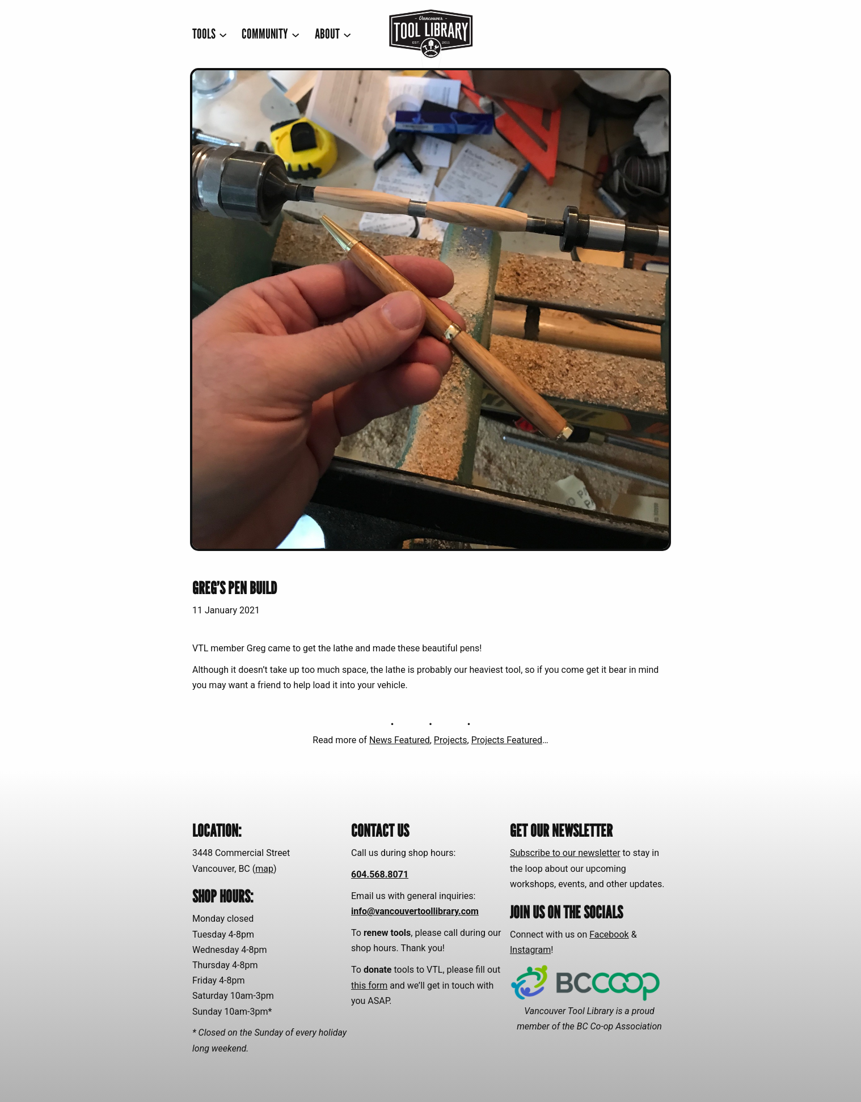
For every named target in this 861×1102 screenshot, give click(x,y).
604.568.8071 (379, 874)
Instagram (530, 949)
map (264, 868)
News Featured (399, 740)
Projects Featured (506, 740)
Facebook (608, 934)
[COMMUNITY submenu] (270, 34)
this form (369, 985)
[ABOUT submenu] (333, 34)
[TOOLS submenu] (209, 34)
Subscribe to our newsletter (565, 852)
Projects (450, 740)
